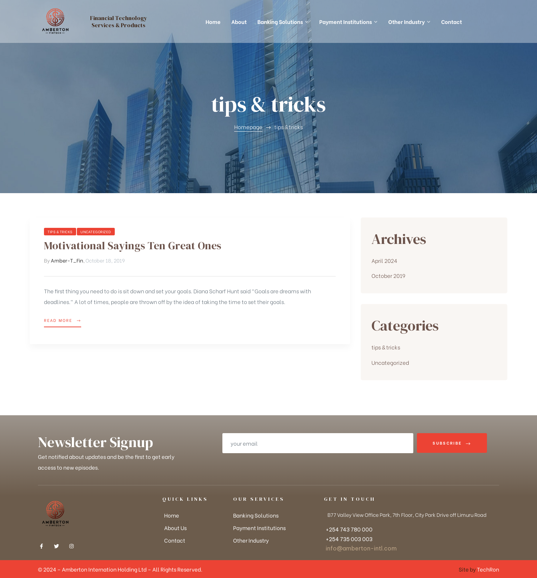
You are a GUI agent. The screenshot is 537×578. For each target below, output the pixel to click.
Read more (62, 319)
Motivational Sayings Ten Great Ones (132, 245)
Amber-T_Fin (67, 260)
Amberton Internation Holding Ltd (105, 569)
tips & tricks (60, 231)
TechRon (488, 569)
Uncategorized (95, 231)
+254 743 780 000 (349, 529)
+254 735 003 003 (349, 539)
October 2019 (388, 275)
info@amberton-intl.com (361, 548)
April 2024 (384, 260)
